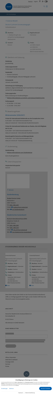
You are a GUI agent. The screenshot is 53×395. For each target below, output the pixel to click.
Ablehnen (11, 388)
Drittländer (2, 383)
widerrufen (17, 385)
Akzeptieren (45, 388)
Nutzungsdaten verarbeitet (29, 382)
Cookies (21, 382)
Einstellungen (4, 388)
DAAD (16, 382)
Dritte (18, 382)
